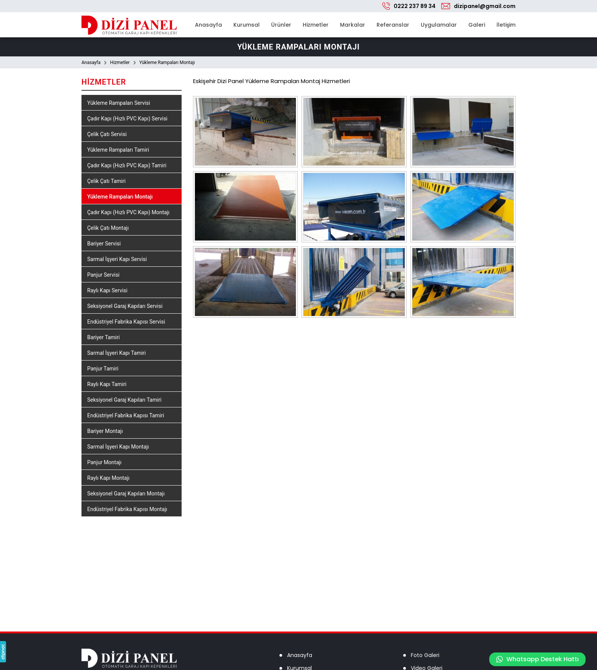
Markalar (352, 25)
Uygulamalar (439, 25)
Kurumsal (246, 25)
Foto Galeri (425, 655)
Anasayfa (208, 25)
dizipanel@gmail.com (485, 6)
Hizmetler (316, 25)
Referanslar (393, 25)
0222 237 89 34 (415, 6)
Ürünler (281, 25)
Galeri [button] (476, 25)
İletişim (506, 25)
